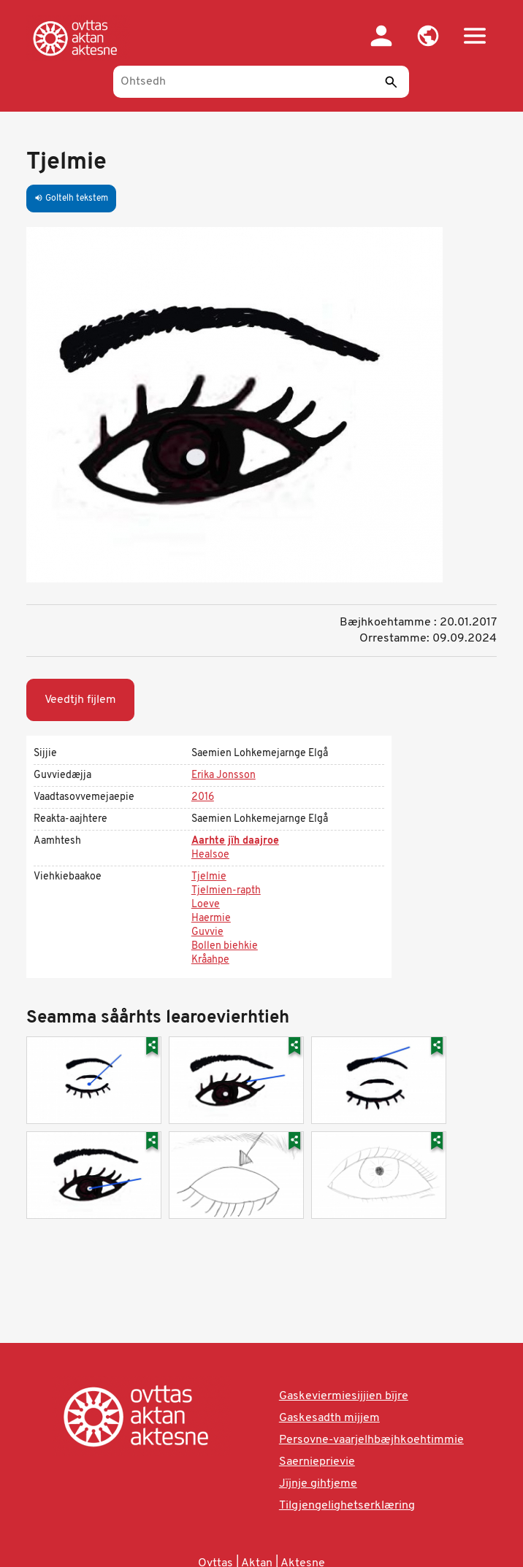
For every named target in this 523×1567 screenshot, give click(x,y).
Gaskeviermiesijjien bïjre (343, 1396)
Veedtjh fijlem (80, 700)
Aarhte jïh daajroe (235, 841)
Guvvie (207, 932)
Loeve (205, 905)
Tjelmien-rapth (226, 891)
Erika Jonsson (223, 775)
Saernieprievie (317, 1462)
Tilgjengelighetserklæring (347, 1505)
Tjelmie (208, 877)
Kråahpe (210, 960)
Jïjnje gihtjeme (318, 1483)
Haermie (211, 918)
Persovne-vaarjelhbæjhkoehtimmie (371, 1440)
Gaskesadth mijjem (329, 1418)
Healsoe (210, 855)
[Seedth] (391, 82)
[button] (428, 36)
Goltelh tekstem (71, 198)
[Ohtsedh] (261, 82)
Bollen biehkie (224, 946)
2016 (202, 797)
